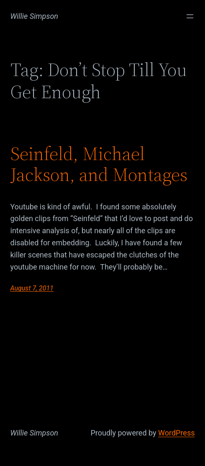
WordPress (176, 432)
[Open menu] (190, 16)
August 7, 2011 (32, 288)
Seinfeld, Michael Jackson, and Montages (98, 164)
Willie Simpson (34, 16)
